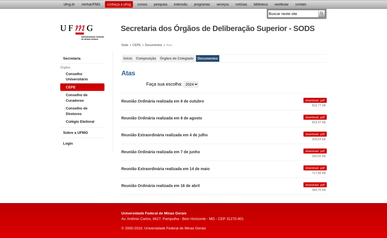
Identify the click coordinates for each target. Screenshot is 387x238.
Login (68, 143)
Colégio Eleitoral (80, 121)
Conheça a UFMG (119, 4)
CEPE (136, 45)
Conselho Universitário (77, 76)
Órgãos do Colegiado (176, 58)
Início (128, 58)
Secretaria (72, 58)
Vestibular (282, 4)
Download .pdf (315, 100)
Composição (146, 58)
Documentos (153, 45)
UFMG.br (69, 4)
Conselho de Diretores (76, 111)
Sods (124, 45)
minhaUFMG (91, 4)
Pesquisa (160, 4)
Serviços (223, 4)
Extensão (180, 4)
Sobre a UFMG (75, 132)
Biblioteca (261, 4)
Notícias (241, 4)
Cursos (142, 4)
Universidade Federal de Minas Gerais (82, 36)
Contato (300, 4)
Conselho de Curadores (76, 98)
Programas (202, 4)
